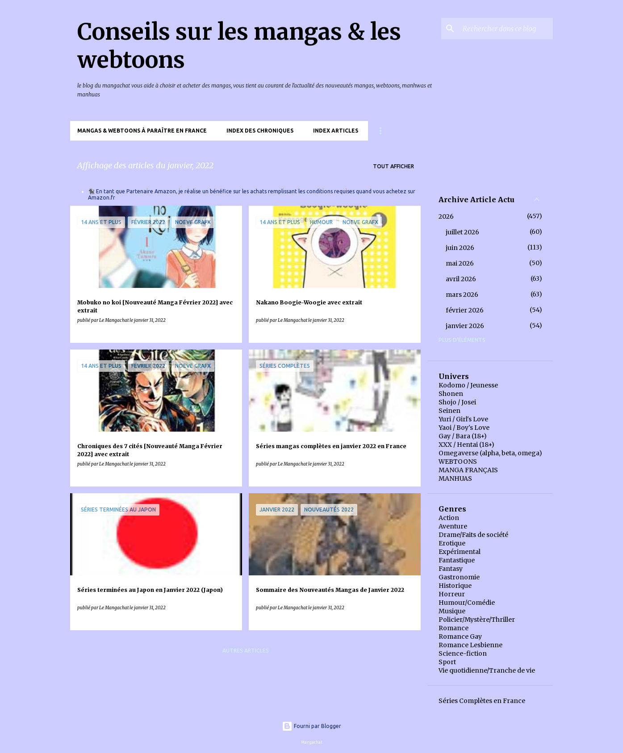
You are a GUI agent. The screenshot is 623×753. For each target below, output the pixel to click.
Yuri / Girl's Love (463, 419)
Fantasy (451, 569)
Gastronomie (459, 577)
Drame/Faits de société (473, 535)
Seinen (449, 411)
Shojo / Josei (457, 402)
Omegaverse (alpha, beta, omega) (490, 453)
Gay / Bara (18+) (463, 436)
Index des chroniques (259, 130)
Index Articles (335, 130)
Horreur (452, 594)
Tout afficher (393, 166)
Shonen (451, 394)
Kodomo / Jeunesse (468, 385)
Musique (452, 611)
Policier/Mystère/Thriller (477, 620)
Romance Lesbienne (470, 645)
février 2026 (465, 310)
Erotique (452, 543)
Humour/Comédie (467, 603)
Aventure (453, 526)
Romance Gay (460, 636)
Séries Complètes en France (482, 701)
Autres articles (245, 650)
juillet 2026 (462, 232)
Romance (453, 628)
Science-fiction (463, 653)
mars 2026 (462, 295)
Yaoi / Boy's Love (464, 428)
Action (449, 518)
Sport (447, 662)
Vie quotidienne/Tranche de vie (487, 670)
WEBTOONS (458, 462)
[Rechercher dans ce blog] (506, 28)
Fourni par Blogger (311, 726)
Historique (455, 586)
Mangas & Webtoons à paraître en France (142, 130)
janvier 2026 (465, 326)
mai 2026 (460, 263)
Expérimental (460, 552)
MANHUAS (455, 478)
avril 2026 (461, 279)
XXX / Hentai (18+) (466, 445)
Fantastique (457, 560)
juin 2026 (460, 248)
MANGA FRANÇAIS (468, 470)
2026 (446, 216)
